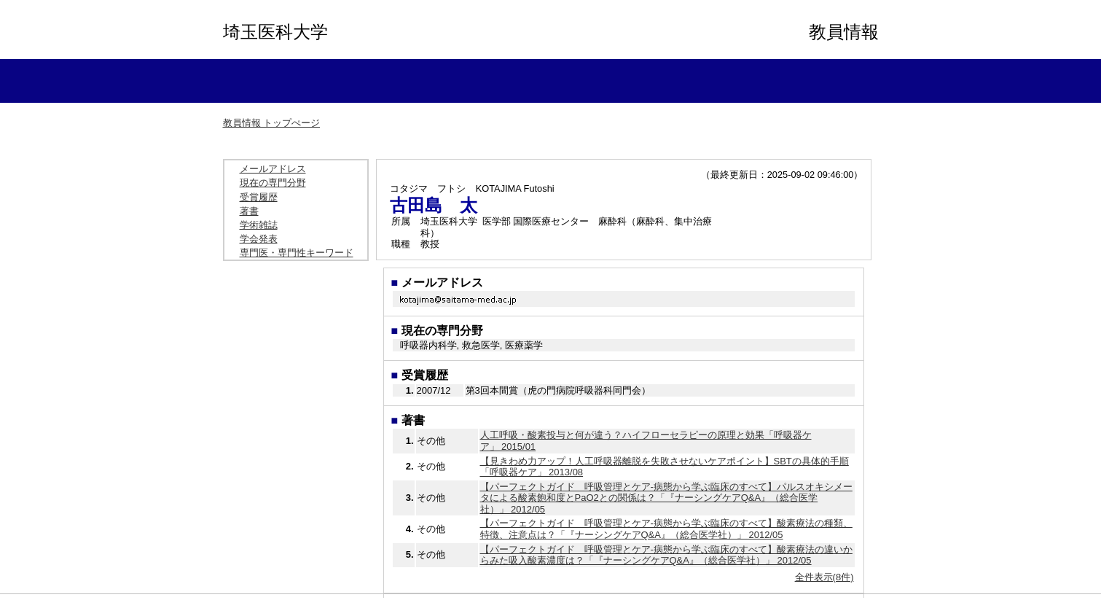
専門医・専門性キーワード (296, 252)
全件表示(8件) (824, 577)
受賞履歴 (259, 197)
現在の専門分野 (273, 182)
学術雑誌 (259, 224)
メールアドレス (273, 168)
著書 (249, 211)
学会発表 (259, 238)
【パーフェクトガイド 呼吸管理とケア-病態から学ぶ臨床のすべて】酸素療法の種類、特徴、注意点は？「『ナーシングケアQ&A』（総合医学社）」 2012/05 (666, 529)
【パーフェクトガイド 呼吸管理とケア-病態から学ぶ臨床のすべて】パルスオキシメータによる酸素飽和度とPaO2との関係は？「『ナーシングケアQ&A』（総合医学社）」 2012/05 (666, 498)
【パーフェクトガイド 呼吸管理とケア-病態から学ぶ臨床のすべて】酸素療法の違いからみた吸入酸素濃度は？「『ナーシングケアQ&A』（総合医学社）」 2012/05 (666, 555)
